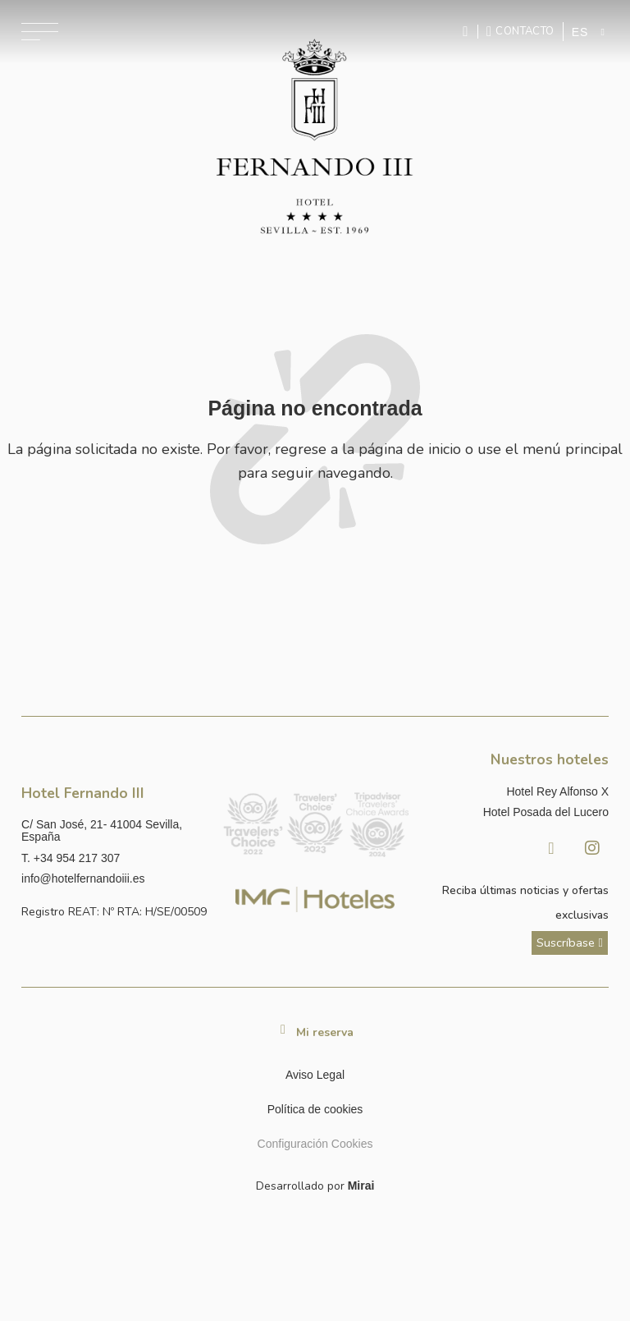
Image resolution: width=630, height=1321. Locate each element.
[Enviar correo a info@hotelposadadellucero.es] (114, 879)
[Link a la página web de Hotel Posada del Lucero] (515, 812)
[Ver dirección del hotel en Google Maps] (114, 831)
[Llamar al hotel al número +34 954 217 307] (114, 858)
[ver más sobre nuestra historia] (570, 943)
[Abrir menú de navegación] (39, 31)
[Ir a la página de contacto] (520, 31)
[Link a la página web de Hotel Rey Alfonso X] (515, 792)
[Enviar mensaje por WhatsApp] (467, 32)
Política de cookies (315, 1109)
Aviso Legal (315, 1074)
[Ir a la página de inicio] (315, 138)
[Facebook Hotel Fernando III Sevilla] (551, 848)
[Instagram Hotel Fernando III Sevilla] (592, 848)
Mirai (361, 1185)
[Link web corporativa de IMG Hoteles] (315, 899)
